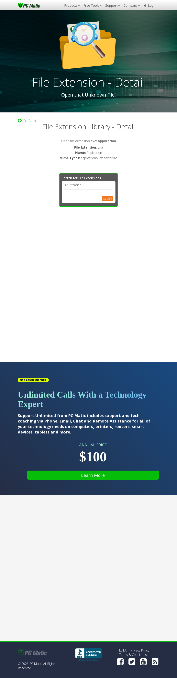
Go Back (27, 120)
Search (107, 198)
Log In (150, 5)
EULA (123, 650)
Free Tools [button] (92, 5)
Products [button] (72, 5)
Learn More (93, 475)
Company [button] (132, 5)
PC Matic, (35, 664)
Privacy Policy (139, 650)
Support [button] (112, 5)
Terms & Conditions (133, 654)
